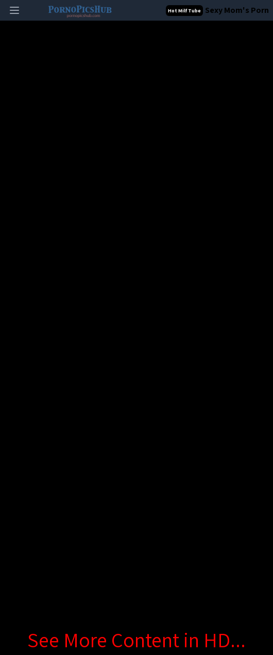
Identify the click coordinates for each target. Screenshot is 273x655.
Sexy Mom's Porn (237, 10)
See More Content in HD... (136, 639)
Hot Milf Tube (184, 10)
